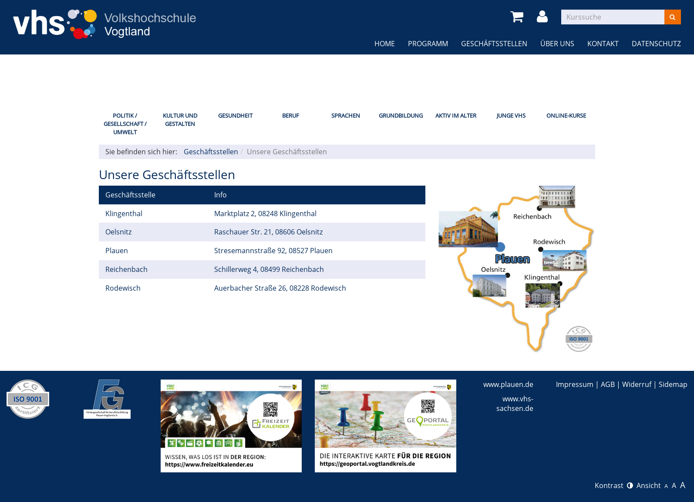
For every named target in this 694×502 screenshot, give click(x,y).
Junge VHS (511, 115)
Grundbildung (401, 115)
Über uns (557, 43)
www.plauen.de (508, 384)
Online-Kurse (566, 115)
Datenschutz (656, 43)
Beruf (290, 115)
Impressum (574, 384)
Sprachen (345, 115)
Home (384, 43)
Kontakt (603, 43)
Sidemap (673, 384)
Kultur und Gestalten (180, 120)
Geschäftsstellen (494, 43)
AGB (608, 384)
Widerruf (636, 384)
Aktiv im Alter (455, 115)
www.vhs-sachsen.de (514, 404)
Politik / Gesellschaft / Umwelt (125, 124)
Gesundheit (235, 115)
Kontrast (614, 485)
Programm (428, 43)
